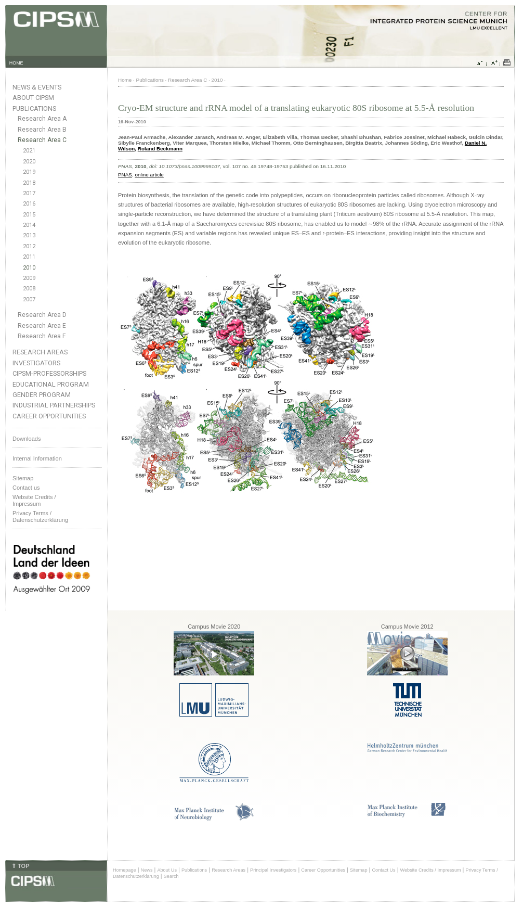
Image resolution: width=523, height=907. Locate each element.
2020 (29, 161)
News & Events (36, 87)
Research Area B (42, 129)
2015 (29, 214)
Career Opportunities (49, 416)
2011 (29, 256)
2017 (29, 193)
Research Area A (42, 118)
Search (171, 876)
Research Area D (42, 314)
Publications (34, 108)
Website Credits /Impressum (34, 500)
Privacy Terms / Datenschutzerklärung (40, 516)
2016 (29, 203)
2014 (29, 225)
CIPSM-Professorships (49, 373)
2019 (29, 172)
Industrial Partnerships (53, 405)
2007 (29, 299)
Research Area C (42, 140)
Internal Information (37, 458)
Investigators (36, 363)
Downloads (26, 439)
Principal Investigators (273, 870)
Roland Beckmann (160, 148)
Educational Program (50, 384)
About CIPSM (33, 97)
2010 (29, 267)
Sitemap (22, 478)
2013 (29, 235)
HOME (16, 63)
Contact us (26, 487)
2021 (29, 150)
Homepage (124, 870)
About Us (167, 870)
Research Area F (42, 336)
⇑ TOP (20, 866)
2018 (29, 183)
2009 (29, 278)
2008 (29, 288)
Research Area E (42, 325)
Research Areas (40, 352)
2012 (29, 246)
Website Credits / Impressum (430, 870)
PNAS (125, 174)
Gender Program (41, 395)
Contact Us (383, 870)
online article (149, 174)
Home (125, 80)
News (147, 870)
